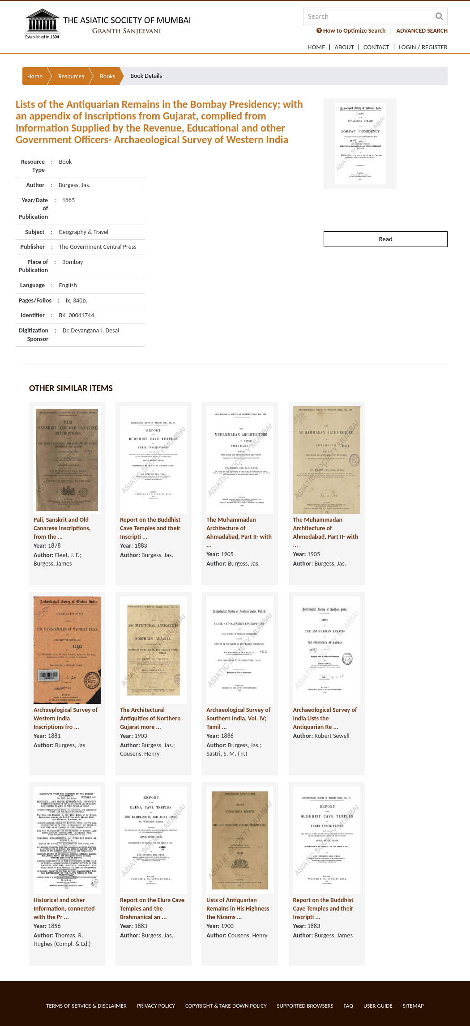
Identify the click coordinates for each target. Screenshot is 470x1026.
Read (385, 210)
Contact (376, 47)
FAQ (348, 1005)
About (344, 47)
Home (316, 47)
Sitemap (413, 1005)
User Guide (378, 1005)
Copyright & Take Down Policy (226, 1005)
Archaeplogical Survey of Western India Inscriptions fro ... (66, 719)
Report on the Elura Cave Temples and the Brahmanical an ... (152, 909)
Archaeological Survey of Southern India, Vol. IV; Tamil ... (238, 719)
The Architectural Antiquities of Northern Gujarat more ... (150, 719)
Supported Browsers (305, 1005)
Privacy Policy (156, 1005)
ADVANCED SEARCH (422, 30)
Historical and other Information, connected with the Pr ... (64, 909)
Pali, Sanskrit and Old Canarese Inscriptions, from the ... (62, 528)
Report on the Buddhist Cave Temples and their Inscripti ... (150, 528)
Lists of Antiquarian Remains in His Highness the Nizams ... (237, 909)
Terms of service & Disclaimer (86, 1005)
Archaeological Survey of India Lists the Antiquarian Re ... (325, 719)
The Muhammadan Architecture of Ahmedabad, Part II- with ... (326, 532)
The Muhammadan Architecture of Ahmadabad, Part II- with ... (239, 532)
